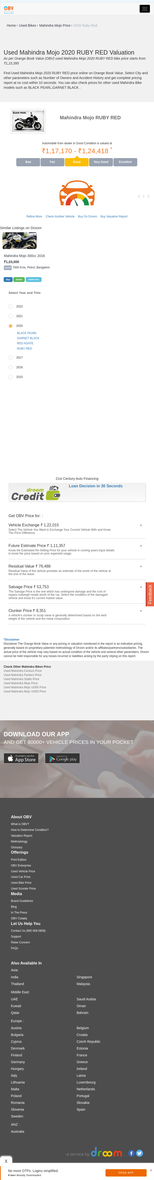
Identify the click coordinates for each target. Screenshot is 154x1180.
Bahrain (82, 1013)
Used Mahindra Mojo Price (21, 683)
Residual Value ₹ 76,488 (75, 570)
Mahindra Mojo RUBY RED (90, 117)
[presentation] (28, 162)
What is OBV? (20, 824)
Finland (16, 1055)
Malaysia (83, 984)
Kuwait (16, 1006)
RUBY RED (24, 348)
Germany (18, 1062)
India (14, 977)
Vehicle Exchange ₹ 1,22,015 (75, 529)
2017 (19, 357)
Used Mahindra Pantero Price (23, 675)
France (82, 1055)
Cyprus (16, 1042)
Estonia (82, 1048)
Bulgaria (17, 1035)
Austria (16, 1028)
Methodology (19, 841)
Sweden (17, 1116)
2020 (19, 326)
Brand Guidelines (22, 901)
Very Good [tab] (101, 162)
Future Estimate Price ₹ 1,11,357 (75, 549)
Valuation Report (21, 835)
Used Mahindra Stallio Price (21, 679)
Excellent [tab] (125, 162)
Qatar (15, 1013)
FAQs (14, 948)
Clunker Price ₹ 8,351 (75, 614)
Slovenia (17, 1109)
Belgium (83, 1028)
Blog (14, 906)
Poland (16, 1096)
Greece (82, 1062)
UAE (14, 999)
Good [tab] (76, 162)
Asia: (14, 970)
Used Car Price (21, 877)
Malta (15, 1089)
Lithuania (18, 1082)
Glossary (16, 847)
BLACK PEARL (27, 333)
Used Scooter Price (23, 888)
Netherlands (86, 1089)
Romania (18, 1103)
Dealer (19, 279)
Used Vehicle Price (23, 871)
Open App (126, 1172)
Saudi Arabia (86, 999)
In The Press (19, 912)
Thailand (17, 984)
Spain (81, 1109)
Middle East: (20, 992)
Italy (14, 1075)
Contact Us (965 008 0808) (28, 930)
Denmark (18, 1048)
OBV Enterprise (21, 865)
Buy (8, 279)
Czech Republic (88, 1042)
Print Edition (18, 859)
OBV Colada (19, 918)
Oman (81, 1006)
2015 (19, 377)
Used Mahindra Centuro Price (23, 671)
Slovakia (83, 1103)
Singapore (84, 977)
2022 (19, 306)
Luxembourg (86, 1082)
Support (16, 936)
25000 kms (33, 279)
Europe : (17, 1021)
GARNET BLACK (28, 338)
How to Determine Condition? (30, 830)
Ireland (82, 1069)
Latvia (81, 1075)
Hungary (17, 1069)
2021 (19, 316)
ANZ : (15, 1124)
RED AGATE (25, 343)
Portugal (83, 1096)
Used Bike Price (21, 882)
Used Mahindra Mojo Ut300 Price (25, 687)
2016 (19, 367)
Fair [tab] (52, 162)
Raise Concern (20, 942)
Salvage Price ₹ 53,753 (75, 592)
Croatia (82, 1035)
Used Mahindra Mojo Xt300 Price (25, 691)
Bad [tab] (28, 162)
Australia (17, 1131)
